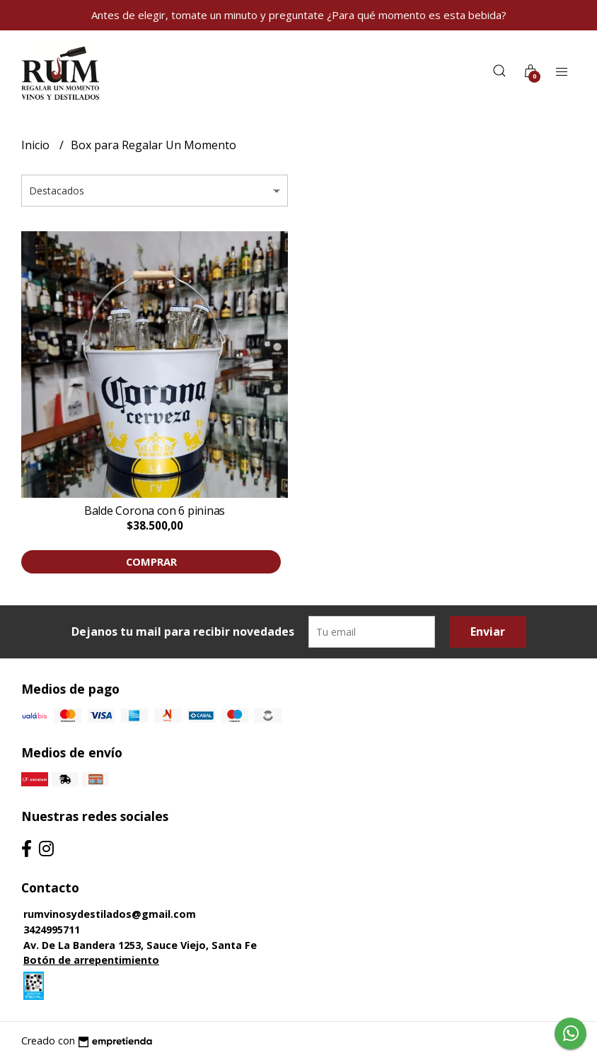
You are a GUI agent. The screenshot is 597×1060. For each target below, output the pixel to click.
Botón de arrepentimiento (91, 960)
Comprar (151, 561)
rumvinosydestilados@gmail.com (109, 914)
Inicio (36, 145)
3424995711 (51, 929)
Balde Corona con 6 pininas (155, 510)
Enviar (487, 631)
